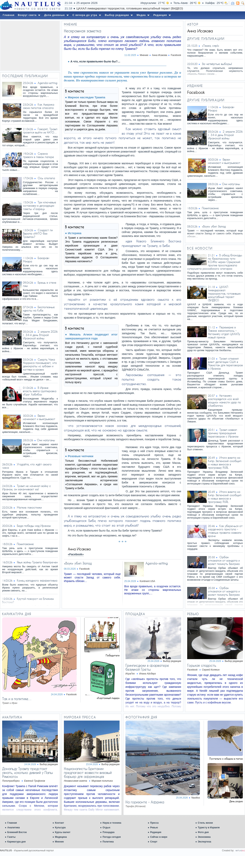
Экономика (204, 837)
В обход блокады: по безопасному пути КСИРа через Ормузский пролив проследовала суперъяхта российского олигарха (214, 262)
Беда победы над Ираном (34, 525)
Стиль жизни (205, 822)
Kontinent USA (147, 581)
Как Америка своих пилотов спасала (38, 106)
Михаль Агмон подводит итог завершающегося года (91, 336)
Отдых (106, 827)
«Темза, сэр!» (210, 45)
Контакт (59, 822)
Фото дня (203, 832)
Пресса (154, 822)
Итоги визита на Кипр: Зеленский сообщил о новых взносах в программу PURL (224, 462)
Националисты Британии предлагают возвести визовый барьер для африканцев (88, 772)
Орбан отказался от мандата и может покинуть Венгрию (224, 560)
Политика (108, 841)
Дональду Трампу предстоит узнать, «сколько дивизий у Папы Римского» (27, 772)
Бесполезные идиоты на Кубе (39, 308)
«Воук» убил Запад (78, 563)
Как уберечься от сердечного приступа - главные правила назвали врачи (225, 531)
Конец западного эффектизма (37, 580)
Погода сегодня (112, 837)
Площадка (108, 832)
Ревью (154, 827)
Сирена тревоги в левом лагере (38, 155)
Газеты (11, 837)
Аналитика (13, 827)
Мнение (59, 841)
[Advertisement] (30, 45)
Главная (12, 822)
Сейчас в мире (158, 837)
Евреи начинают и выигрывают (39, 417)
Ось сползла (46, 178)
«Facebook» (76, 554)
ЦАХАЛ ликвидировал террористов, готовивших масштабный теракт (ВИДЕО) (224, 293)
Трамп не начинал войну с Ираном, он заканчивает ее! (26, 487)
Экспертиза (204, 841)
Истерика (74, 233)
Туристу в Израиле (209, 827)
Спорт (153, 841)
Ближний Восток (17, 832)
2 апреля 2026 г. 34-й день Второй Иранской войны (40, 335)
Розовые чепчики (80, 456)
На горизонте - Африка (144, 802)
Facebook (176, 55)
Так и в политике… (17, 699)
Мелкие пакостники (29, 507)
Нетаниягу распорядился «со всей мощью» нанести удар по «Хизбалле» (224, 400)
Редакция (155, 832)
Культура (60, 827)
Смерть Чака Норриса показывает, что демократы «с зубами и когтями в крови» (40, 364)
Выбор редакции (172, 661)
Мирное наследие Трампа (86, 97)
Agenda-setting (47, 83)
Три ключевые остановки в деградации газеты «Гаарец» (39, 206)
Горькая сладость (201, 665)
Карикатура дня (16, 841)
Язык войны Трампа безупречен (37, 562)
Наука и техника (112, 822)
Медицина (61, 837)
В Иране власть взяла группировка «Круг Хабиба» (39, 391)
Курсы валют (62, 832)
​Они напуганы (46, 440)
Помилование (25, 544)
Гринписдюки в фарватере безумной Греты (147, 667)
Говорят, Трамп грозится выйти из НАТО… (40, 130)
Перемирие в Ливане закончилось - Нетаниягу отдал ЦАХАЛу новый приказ (224, 332)
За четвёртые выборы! (217, 64)
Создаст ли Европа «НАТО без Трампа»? (38, 233)
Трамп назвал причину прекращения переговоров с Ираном (223, 433)
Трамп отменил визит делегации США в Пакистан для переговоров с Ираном (225, 363)
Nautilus (195, 797)
